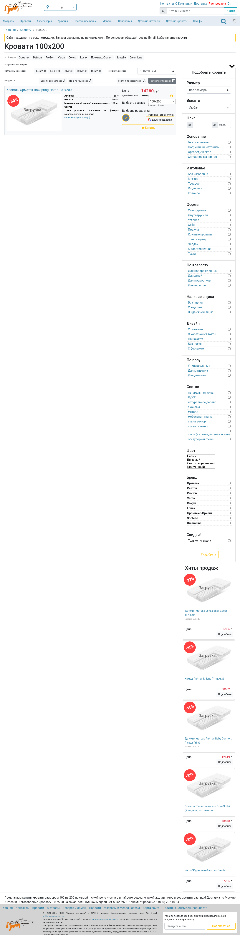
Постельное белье (85, 21)
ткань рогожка (198, 426)
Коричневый (201, 467)
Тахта (192, 253)
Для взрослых (198, 285)
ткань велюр (197, 421)
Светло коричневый (201, 463)
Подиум (193, 229)
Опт (230, 3)
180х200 (96, 71)
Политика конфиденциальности (185, 908)
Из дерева (195, 188)
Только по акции (199, 540)
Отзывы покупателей (77, 117)
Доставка (200, 3)
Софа (191, 225)
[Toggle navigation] (223, 21)
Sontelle (121, 57)
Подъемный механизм (203, 147)
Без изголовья (198, 174)
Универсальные (199, 366)
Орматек (24, 57)
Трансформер (197, 239)
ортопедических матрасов (105, 919)
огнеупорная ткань (201, 439)
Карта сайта (151, 908)
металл (193, 412)
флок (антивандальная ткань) (209, 434)
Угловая (193, 220)
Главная (7, 908)
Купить (148, 127)
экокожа (194, 407)
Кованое (194, 193)
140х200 (41, 71)
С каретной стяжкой (202, 334)
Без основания (198, 142)
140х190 (55, 71)
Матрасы (8, 21)
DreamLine (136, 57)
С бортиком (196, 348)
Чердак (193, 244)
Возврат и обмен (74, 908)
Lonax (83, 57)
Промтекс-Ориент (101, 57)
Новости (95, 908)
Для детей (195, 275)
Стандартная (197, 210)
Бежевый (201, 459)
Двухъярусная (198, 215)
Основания (125, 21)
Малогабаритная (199, 249)
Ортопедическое (199, 152)
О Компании (183, 3)
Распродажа (217, 3)
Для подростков (199, 280)
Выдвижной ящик (200, 312)
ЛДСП (192, 397)
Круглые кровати (200, 234)
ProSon (50, 57)
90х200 (68, 71)
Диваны (63, 21)
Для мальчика (198, 370)
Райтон (37, 57)
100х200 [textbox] (155, 101)
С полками (195, 329)
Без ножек (195, 344)
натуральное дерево (202, 402)
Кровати (25, 21)
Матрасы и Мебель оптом (122, 908)
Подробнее (224, 634)
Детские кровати (176, 21)
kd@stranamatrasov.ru (53, 916)
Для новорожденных (202, 271)
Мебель (107, 21)
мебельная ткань (200, 416)
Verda (61, 57)
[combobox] (162, 101)
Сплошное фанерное (202, 157)
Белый (201, 456)
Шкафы (198, 21)
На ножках (195, 339)
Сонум (72, 57)
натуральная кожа (200, 392)
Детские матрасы (149, 21)
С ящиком (195, 307)
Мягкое (193, 179)
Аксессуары (44, 21)
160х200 (82, 71)
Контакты (167, 3)
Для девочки (197, 375)
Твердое (194, 183)
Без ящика (195, 302)
